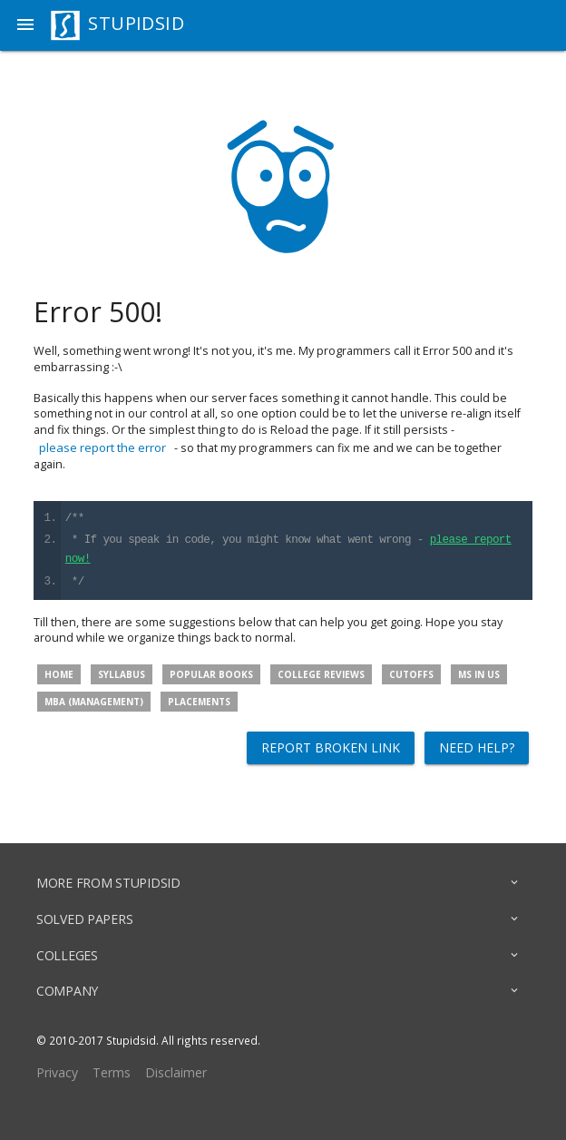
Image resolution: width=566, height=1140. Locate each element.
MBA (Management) (93, 701)
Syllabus (121, 674)
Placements (199, 701)
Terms (112, 1072)
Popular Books (211, 674)
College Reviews (321, 674)
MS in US (479, 674)
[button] (25, 25)
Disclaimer (176, 1072)
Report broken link (330, 747)
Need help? (476, 747)
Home (58, 674)
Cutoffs (411, 674)
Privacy (57, 1072)
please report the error (102, 447)
